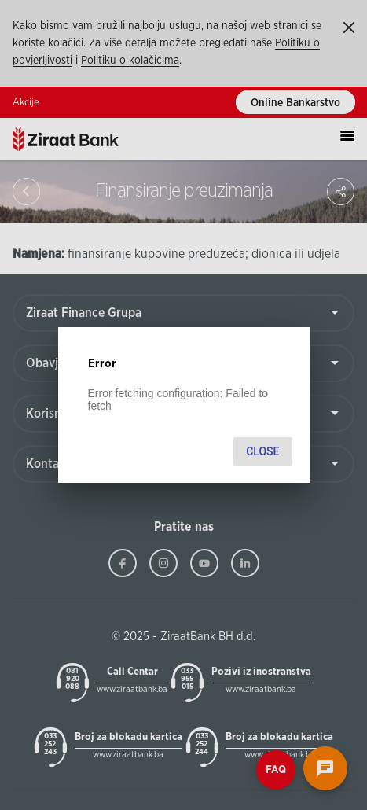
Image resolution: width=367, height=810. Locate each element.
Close (262, 451)
